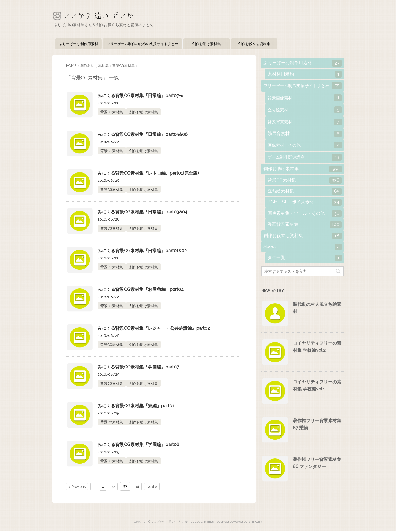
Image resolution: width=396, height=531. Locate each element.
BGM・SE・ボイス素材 (305, 202)
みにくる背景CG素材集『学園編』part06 (138, 444)
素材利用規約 (305, 74)
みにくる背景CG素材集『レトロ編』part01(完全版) (148, 173)
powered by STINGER (246, 522)
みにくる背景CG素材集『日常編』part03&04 (143, 211)
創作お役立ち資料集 (254, 44)
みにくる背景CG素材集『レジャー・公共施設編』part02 (154, 328)
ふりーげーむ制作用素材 (78, 44)
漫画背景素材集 (305, 224)
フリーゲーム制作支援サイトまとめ (302, 85)
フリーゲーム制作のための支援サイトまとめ (142, 44)
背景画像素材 (305, 97)
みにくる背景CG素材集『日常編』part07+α (140, 95)
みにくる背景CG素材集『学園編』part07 (138, 367)
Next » (152, 487)
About (302, 247)
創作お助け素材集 (206, 44)
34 (137, 487)
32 (113, 487)
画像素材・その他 (305, 145)
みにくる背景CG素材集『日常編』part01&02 (142, 250)
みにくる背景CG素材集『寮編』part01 (136, 405)
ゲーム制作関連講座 (305, 157)
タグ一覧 (305, 258)
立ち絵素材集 (305, 191)
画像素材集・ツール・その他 (305, 213)
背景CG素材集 (111, 112)
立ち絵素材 (305, 109)
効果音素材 (305, 134)
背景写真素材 (305, 122)
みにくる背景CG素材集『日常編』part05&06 (143, 134)
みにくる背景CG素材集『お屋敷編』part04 (141, 289)
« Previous (77, 487)
